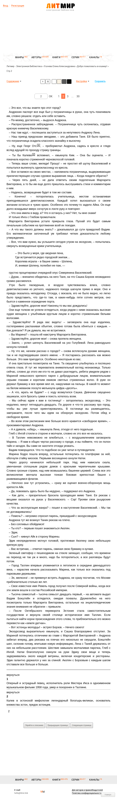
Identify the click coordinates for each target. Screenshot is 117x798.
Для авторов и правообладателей (87, 790)
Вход (5, 5)
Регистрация (17, 5)
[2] (33, 154)
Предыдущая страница (58, 725)
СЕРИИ (75, 57)
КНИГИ (56, 57)
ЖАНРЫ (19, 57)
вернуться (13, 674)
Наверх (108, 794)
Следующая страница (81, 725)
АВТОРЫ (36, 57)
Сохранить (100, 81)
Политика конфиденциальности (86, 793)
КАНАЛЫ (94, 57)
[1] (38, 144)
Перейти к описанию (34, 725)
